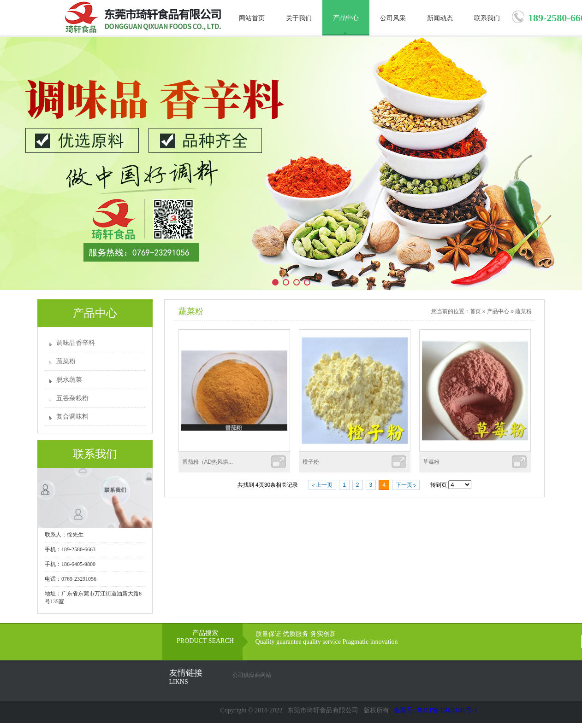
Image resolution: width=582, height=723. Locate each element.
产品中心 (346, 17)
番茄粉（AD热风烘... (207, 462)
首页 (475, 311)
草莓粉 (431, 462)
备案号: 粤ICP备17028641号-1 (435, 710)
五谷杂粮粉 (72, 398)
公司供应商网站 (251, 675)
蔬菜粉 (66, 361)
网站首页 (252, 18)
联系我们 (487, 18)
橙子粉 (311, 462)
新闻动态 (440, 18)
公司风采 (393, 18)
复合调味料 (72, 416)
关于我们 (299, 18)
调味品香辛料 (75, 342)
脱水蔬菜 (69, 379)
